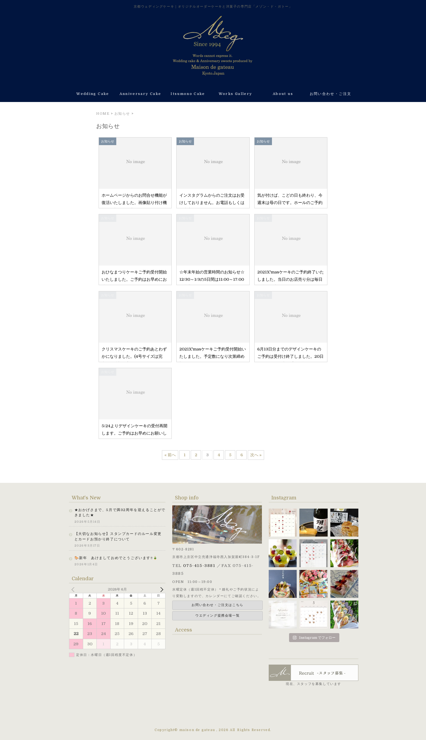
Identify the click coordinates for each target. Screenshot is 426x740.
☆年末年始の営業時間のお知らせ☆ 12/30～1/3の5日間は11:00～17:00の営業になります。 (218, 279)
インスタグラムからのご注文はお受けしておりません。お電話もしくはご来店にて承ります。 (212, 202)
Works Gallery (235, 94)
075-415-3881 (199, 565)
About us (283, 94)
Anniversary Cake (140, 94)
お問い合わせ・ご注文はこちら (217, 605)
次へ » (256, 454)
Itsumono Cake (188, 94)
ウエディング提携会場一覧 (217, 615)
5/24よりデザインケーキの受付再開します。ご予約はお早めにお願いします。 (134, 433)
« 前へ (170, 454)
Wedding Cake (92, 94)
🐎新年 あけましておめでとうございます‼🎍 (116, 558)
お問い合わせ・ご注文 (330, 94)
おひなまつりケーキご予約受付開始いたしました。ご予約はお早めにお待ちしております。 (134, 279)
